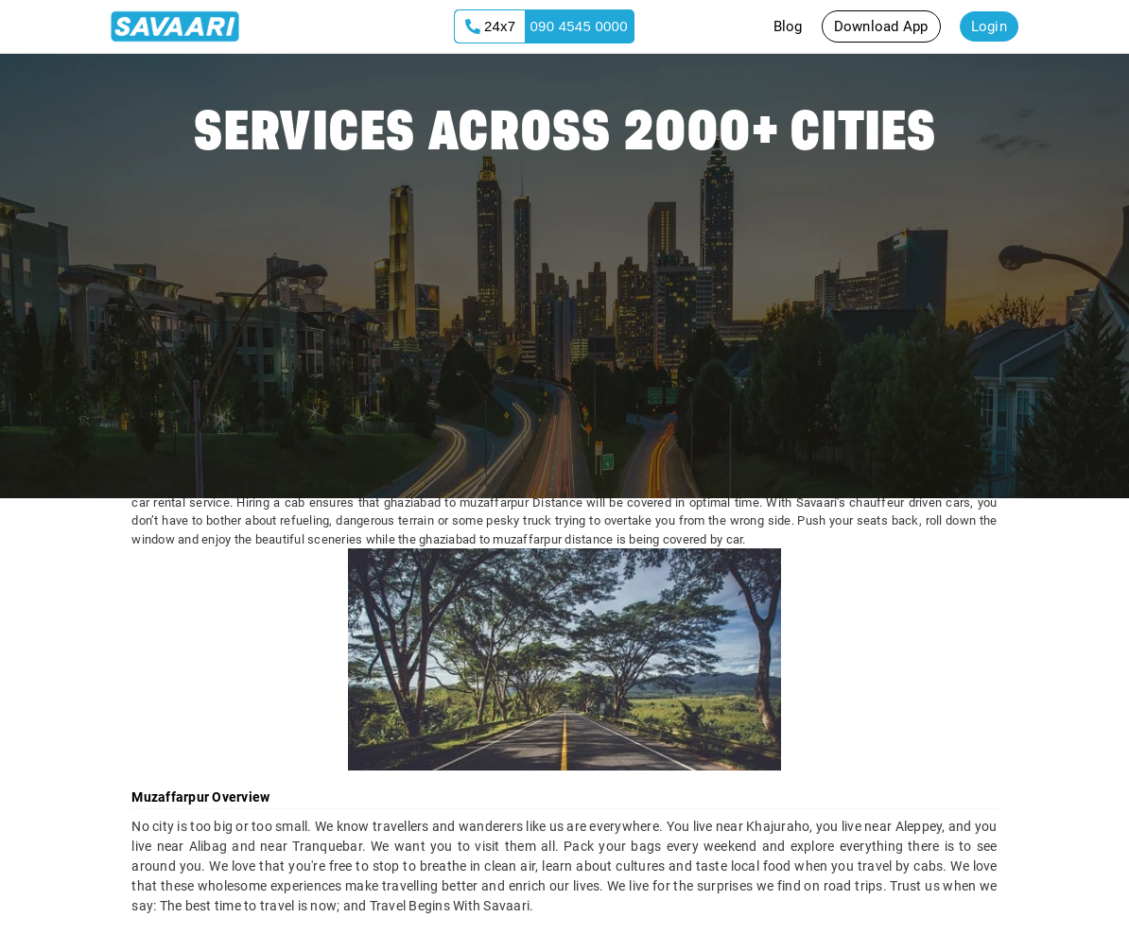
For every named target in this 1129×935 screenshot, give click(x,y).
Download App (881, 26)
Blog (788, 26)
